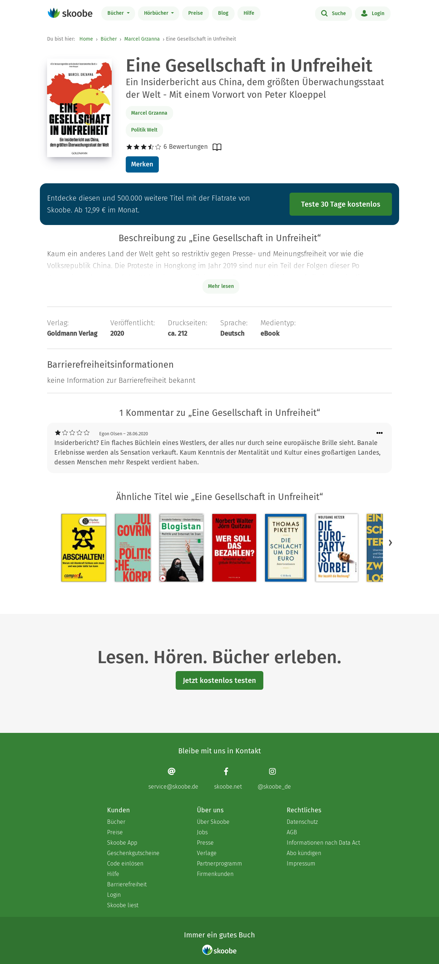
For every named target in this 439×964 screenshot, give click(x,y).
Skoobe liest (122, 905)
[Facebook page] (228, 778)
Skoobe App (122, 842)
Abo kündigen (304, 853)
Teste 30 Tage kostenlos (340, 204)
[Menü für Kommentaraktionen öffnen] (379, 433)
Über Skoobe (213, 821)
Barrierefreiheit (127, 884)
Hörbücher (157, 13)
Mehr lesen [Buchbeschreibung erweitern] (221, 286)
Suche (333, 13)
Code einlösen (125, 863)
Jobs (202, 832)
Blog (223, 13)
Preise (195, 13)
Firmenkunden (215, 874)
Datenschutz (302, 821)
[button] (390, 542)
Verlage (207, 853)
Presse (205, 842)
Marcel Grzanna (142, 39)
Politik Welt (144, 130)
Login (372, 13)
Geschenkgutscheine (133, 853)
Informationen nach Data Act (323, 842)
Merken (142, 164)
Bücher (116, 13)
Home (86, 39)
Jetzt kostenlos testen (219, 680)
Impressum (301, 863)
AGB (292, 832)
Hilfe (249, 13)
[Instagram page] (274, 778)
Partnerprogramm (219, 863)
